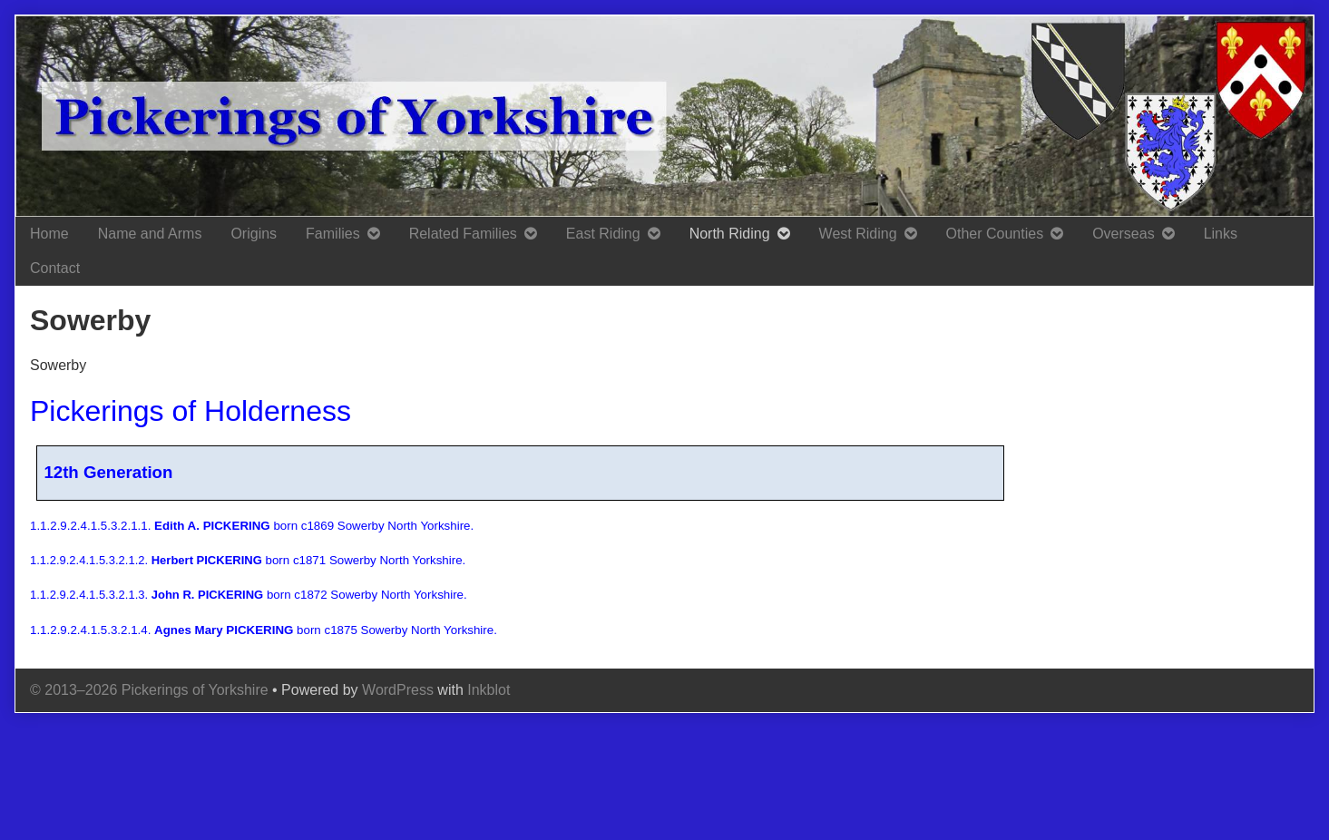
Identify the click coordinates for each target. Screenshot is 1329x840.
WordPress (398, 690)
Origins (253, 233)
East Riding (603, 233)
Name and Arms (150, 233)
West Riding (858, 233)
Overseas (1123, 233)
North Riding (729, 233)
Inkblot (488, 690)
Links (1220, 233)
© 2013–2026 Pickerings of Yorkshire (149, 690)
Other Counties (995, 233)
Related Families (463, 233)
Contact (55, 268)
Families (333, 233)
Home (49, 233)
